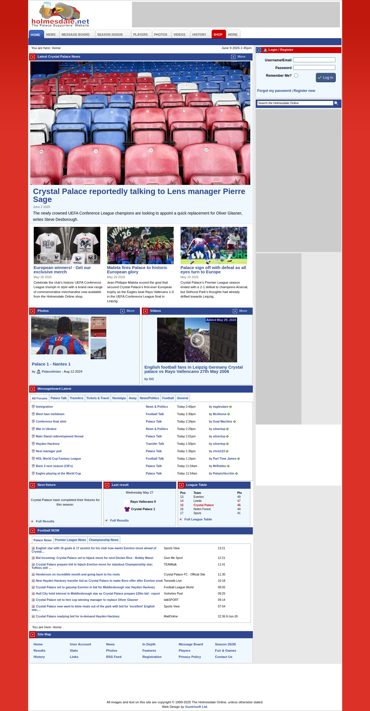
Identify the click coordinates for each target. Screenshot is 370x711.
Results (40, 650)
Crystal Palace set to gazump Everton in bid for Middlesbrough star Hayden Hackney (95, 587)
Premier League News (70, 540)
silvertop (219, 429)
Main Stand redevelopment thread (59, 436)
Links (74, 657)
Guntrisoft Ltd (196, 706)
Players (185, 650)
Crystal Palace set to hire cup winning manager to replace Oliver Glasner (87, 599)
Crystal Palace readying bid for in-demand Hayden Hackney (78, 616)
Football (168, 398)
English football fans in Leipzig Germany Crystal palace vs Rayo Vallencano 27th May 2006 (194, 369)
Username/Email (278, 60)
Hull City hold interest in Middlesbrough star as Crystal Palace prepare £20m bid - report (98, 593)
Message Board (191, 644)
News (110, 644)
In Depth (149, 644)
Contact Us (224, 657)
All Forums (40, 398)
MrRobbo (219, 466)
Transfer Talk (155, 443)
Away (133, 398)
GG (151, 379)
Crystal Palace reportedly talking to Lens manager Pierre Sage (139, 195)
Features (149, 650)
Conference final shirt (51, 421)
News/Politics (149, 398)
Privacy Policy (190, 657)
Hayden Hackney (48, 443)
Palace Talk (59, 398)
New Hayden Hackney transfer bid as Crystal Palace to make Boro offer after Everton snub (99, 580)
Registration (152, 657)
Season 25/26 (225, 644)
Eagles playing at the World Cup (58, 473)
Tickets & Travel (98, 398)
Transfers (76, 398)
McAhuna (219, 414)
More (242, 56)
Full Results (45, 521)
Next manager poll (49, 451)
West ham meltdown (50, 414)
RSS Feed (114, 657)
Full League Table (198, 519)
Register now (304, 91)
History (39, 657)
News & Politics (157, 406)
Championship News (104, 540)
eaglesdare (220, 406)
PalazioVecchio (223, 473)
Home (38, 644)
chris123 (219, 451)
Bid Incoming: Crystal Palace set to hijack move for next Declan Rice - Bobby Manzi (94, 557)
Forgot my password (274, 91)
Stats (74, 650)
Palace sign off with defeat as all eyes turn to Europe (213, 269)
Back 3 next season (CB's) (54, 466)
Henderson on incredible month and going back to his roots (78, 574)
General (182, 398)
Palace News (43, 540)
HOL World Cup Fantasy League (58, 458)
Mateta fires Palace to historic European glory (137, 269)
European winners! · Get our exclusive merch (62, 269)
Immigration (44, 406)
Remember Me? (278, 76)
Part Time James (224, 458)
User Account (80, 644)
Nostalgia (119, 398)
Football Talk (155, 414)
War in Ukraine (46, 429)
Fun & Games (225, 650)
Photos (111, 650)
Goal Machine (222, 421)
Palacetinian (51, 371)
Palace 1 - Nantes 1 (51, 363)
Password (283, 68)
